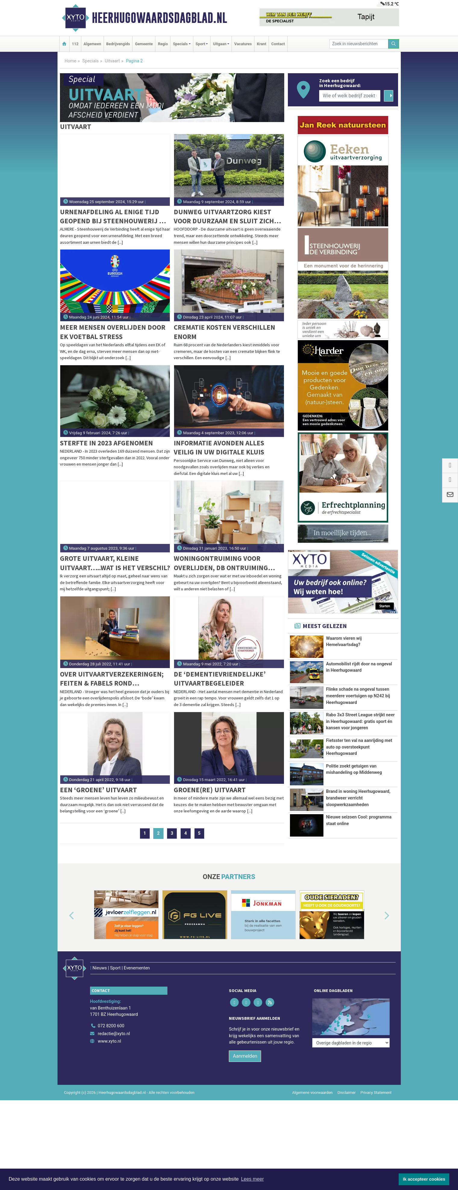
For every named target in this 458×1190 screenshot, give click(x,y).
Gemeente (144, 44)
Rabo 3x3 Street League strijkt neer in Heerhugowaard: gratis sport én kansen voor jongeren (360, 721)
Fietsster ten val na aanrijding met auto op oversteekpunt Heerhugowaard (359, 747)
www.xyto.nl (109, 1028)
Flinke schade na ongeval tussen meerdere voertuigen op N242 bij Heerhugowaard (358, 696)
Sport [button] (200, 44)
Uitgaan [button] (219, 44)
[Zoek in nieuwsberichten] (358, 44)
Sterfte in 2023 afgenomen (106, 442)
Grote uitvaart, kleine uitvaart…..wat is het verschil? (115, 563)
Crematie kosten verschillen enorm (224, 332)
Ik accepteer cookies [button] (424, 1179)
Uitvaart (112, 61)
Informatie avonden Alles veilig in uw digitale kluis (219, 447)
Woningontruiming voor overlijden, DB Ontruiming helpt (221, 563)
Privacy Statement (376, 1080)
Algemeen (92, 44)
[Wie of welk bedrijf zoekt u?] (350, 96)
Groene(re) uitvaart (210, 789)
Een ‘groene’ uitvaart (98, 789)
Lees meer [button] (252, 1179)
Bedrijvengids (118, 44)
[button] (65, 915)
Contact (278, 44)
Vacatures (243, 44)
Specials (91, 61)
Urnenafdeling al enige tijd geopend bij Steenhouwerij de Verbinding (113, 216)
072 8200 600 (111, 1013)
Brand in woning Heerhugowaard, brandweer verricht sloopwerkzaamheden (358, 798)
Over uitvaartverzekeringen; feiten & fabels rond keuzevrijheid (112, 679)
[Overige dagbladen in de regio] (351, 1000)
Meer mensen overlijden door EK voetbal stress (112, 332)
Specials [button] (180, 44)
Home (70, 61)
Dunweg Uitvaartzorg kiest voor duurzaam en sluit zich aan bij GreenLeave (224, 216)
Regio (163, 44)
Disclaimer (347, 1080)
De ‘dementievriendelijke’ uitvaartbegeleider (220, 678)
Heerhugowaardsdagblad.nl (159, 17)
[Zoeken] (393, 44)
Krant (261, 44)
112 (75, 44)
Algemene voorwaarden (312, 1080)
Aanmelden (245, 1043)
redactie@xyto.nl (114, 1020)
